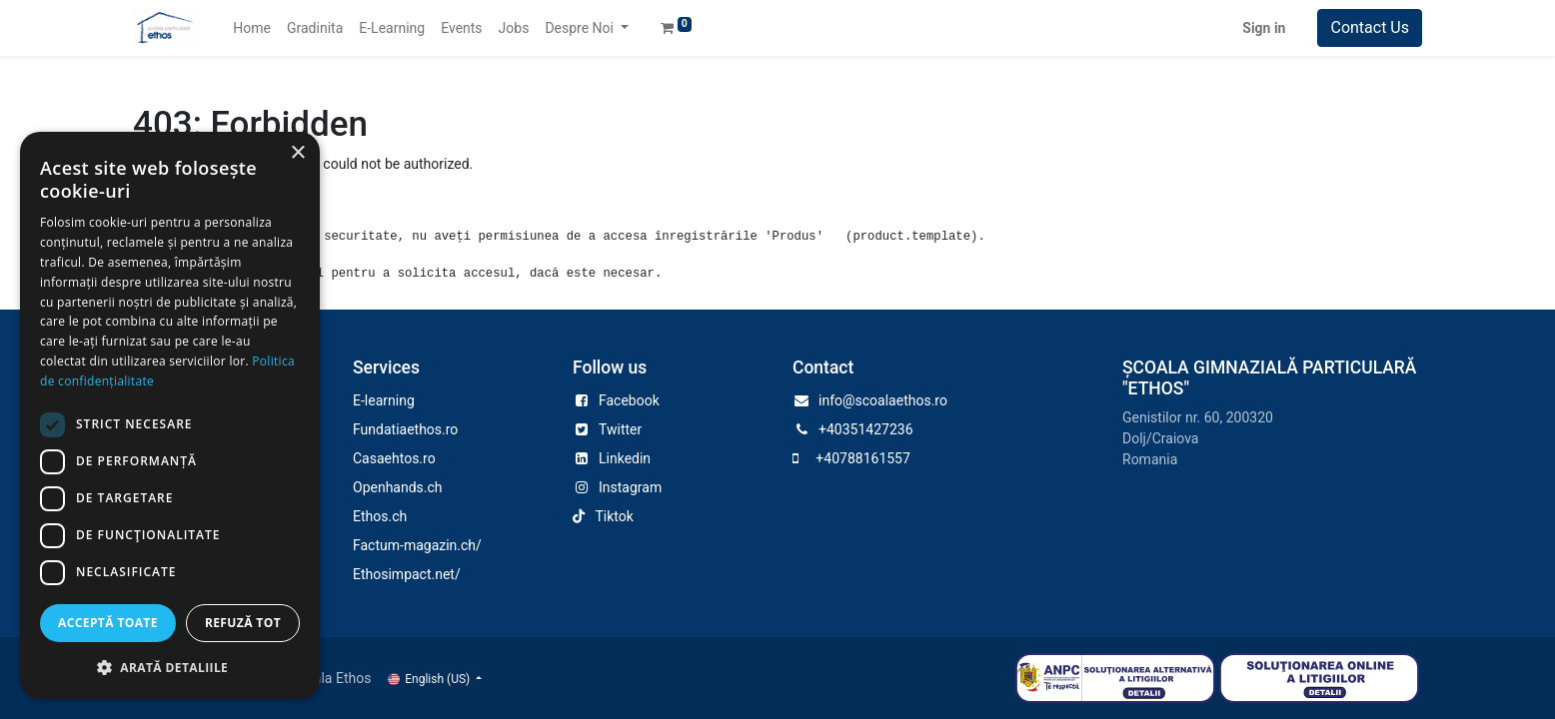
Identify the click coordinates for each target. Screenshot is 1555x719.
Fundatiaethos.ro (405, 429)
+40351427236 (865, 429)
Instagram (630, 487)
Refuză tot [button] (243, 622)
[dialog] (170, 415)
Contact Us (1369, 27)
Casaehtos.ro (394, 458)
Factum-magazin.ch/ (417, 545)
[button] (170, 667)
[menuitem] (252, 28)
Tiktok (614, 516)
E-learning (384, 400)
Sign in (1263, 28)
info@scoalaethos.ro (882, 400)
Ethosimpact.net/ (407, 574)
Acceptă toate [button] (108, 622)
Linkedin (625, 458)
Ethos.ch (380, 516)
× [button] (297, 153)
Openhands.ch (398, 487)
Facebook (629, 400)
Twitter (620, 429)
